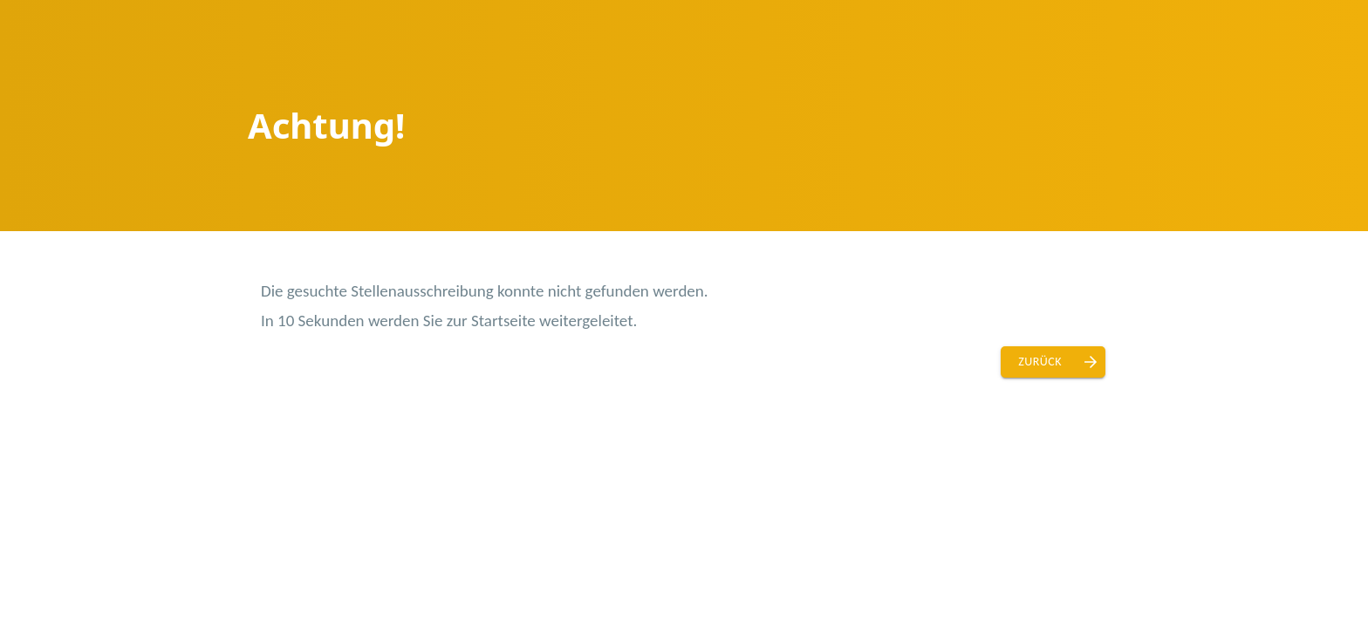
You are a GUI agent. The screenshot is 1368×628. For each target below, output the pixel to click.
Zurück (1040, 361)
